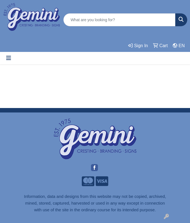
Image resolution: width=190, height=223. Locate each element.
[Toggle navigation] (8, 58)
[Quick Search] (119, 19)
